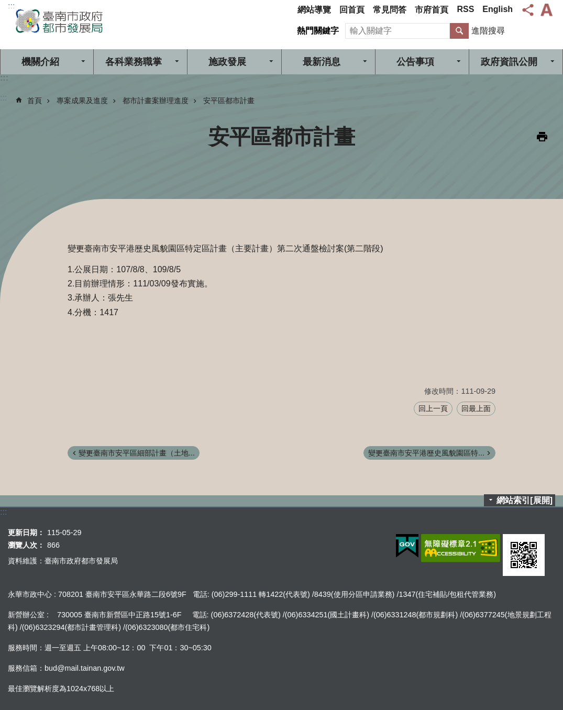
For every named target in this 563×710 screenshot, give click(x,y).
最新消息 (321, 62)
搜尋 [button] (459, 31)
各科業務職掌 (133, 62)
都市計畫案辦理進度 (156, 100)
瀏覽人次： (26, 545)
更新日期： (26, 532)
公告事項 (415, 62)
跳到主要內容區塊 (5, 5)
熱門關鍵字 (318, 30)
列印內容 (542, 136)
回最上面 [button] (476, 408)
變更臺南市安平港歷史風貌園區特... (426, 453)
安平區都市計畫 (229, 100)
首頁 (34, 100)
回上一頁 (433, 408)
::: (11, 6)
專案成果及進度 (82, 100)
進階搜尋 (488, 30)
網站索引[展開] (524, 500)
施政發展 (227, 62)
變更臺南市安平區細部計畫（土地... (137, 453)
